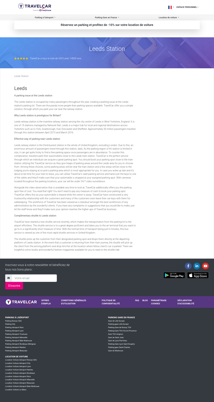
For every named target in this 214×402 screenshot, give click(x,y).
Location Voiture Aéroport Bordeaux (20, 373)
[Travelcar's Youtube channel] (205, 266)
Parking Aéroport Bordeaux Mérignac (20, 344)
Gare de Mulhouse (115, 351)
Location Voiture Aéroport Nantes (19, 370)
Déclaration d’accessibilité (186, 302)
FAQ (137, 300)
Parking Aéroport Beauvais (16, 351)
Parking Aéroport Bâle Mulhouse (18, 341)
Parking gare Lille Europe (118, 324)
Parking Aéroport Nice (14, 327)
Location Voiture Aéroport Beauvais (20, 383)
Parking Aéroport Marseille (16, 337)
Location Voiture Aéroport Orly (17, 363)
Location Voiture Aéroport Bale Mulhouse (22, 386)
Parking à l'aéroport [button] (44, 17)
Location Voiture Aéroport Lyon (18, 366)
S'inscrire (14, 285)
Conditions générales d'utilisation (73, 302)
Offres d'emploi (46, 302)
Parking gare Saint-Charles (119, 347)
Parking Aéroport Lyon (14, 331)
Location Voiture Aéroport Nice (18, 376)
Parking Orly (10, 324)
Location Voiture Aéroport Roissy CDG (21, 360)
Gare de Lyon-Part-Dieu (117, 341)
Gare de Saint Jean (116, 337)
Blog (145, 300)
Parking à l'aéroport (17, 317)
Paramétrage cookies (159, 302)
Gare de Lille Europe (116, 321)
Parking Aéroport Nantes (15, 347)
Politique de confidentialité (111, 302)
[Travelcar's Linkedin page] (196, 266)
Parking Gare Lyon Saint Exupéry (121, 344)
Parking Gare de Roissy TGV (119, 327)
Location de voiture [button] (168, 17)
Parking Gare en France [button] (106, 17)
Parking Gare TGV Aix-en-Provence (122, 331)
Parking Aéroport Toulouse (16, 334)
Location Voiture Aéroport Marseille (20, 380)
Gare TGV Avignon (115, 334)
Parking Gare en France (121, 317)
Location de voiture (16, 356)
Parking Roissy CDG (13, 321)
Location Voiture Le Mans (15, 390)
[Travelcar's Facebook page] (188, 266)
